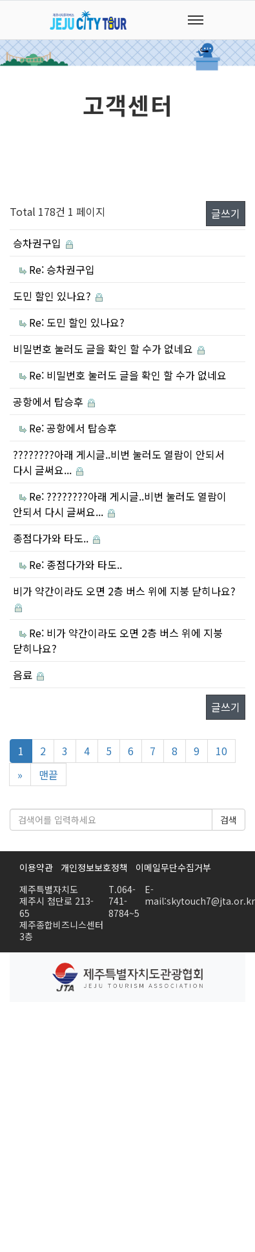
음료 (24, 674)
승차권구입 (38, 243)
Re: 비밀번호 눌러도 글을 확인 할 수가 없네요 (128, 375)
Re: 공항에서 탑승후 (73, 428)
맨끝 (48, 774)
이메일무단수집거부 (173, 867)
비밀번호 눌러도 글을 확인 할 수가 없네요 (104, 348)
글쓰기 (225, 213)
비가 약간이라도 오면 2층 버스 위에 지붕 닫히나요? (124, 591)
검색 (228, 819)
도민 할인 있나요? (53, 295)
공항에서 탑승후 (49, 401)
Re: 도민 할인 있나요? (77, 322)
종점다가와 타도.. (52, 538)
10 (221, 750)
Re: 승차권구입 (62, 269)
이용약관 (36, 867)
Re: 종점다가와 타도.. (75, 564)
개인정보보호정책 (94, 867)
